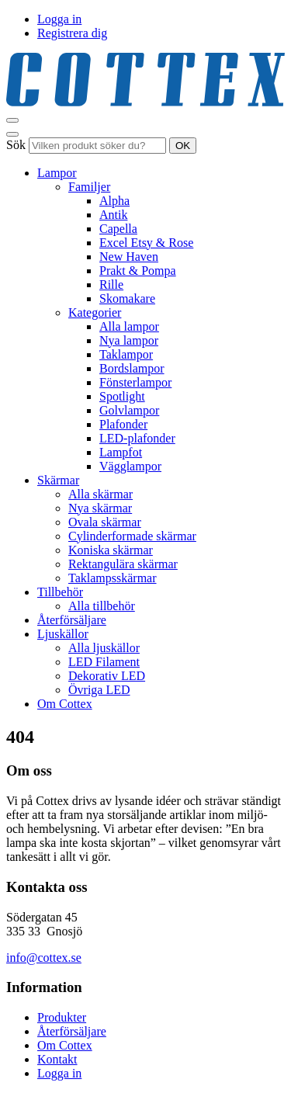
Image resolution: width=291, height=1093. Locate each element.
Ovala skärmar (104, 522)
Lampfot (120, 452)
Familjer (89, 186)
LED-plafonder (137, 438)
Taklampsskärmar (112, 578)
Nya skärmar (100, 508)
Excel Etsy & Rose (146, 242)
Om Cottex (64, 703)
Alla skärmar (100, 494)
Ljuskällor (62, 633)
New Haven (128, 256)
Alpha (114, 200)
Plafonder (123, 424)
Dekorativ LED (106, 675)
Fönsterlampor (135, 382)
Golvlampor (129, 410)
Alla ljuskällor (104, 647)
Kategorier (94, 312)
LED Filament (104, 661)
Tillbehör (60, 592)
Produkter (61, 1017)
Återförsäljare (71, 619)
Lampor (57, 172)
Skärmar (58, 480)
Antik (113, 214)
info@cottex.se (43, 957)
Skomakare (127, 298)
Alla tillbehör (101, 605)
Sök (16, 144)
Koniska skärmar (110, 550)
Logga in (59, 19)
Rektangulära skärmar (123, 564)
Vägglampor (130, 466)
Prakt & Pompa (137, 270)
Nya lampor (128, 340)
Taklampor (126, 354)
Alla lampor (129, 326)
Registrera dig (72, 33)
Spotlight (122, 396)
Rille (111, 284)
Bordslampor (132, 368)
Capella (118, 228)
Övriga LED (99, 689)
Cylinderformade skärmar (132, 536)
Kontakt (57, 1059)
